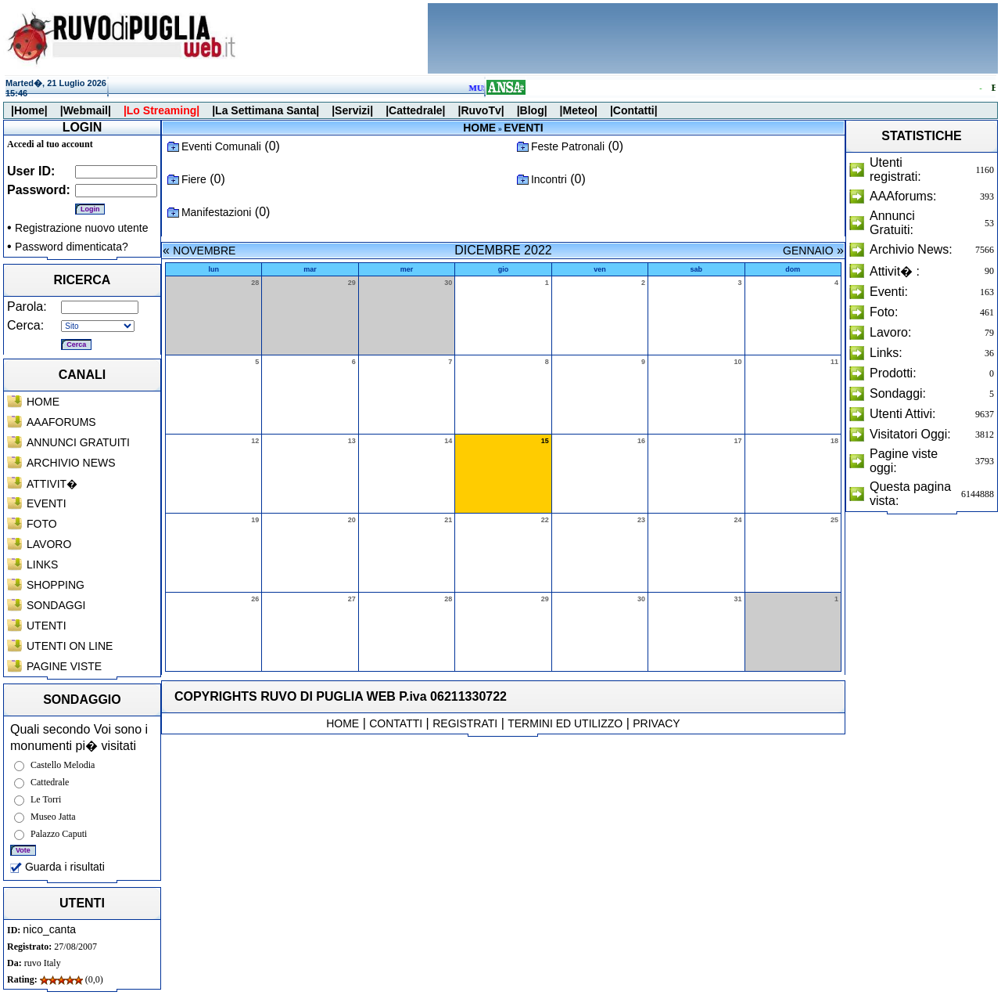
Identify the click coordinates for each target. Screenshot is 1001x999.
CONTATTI (395, 723)
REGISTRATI (464, 723)
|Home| (29, 110)
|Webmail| (85, 110)
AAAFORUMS (61, 422)
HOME (43, 401)
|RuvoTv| (480, 110)
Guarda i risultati (57, 866)
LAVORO (49, 544)
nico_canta (49, 929)
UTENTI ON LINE (70, 646)
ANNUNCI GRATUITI (78, 442)
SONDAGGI (56, 605)
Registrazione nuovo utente (81, 228)
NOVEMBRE (204, 250)
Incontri (549, 179)
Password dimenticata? (71, 246)
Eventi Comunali (221, 146)
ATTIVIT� (52, 484)
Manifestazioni (216, 212)
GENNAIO (808, 250)
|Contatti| (634, 110)
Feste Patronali (568, 146)
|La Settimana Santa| (265, 110)
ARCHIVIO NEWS (71, 462)
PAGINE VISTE (64, 666)
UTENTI (46, 625)
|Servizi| (352, 110)
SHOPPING (55, 585)
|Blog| (532, 110)
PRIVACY (656, 723)
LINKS (42, 564)
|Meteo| (578, 110)
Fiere (193, 179)
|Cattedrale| (415, 110)
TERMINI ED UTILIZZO (565, 723)
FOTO (42, 524)
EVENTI (46, 503)
